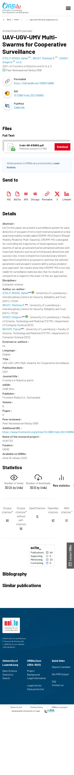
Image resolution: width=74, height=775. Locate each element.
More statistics (61, 485)
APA (26, 199)
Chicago (35, 199)
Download (62, 147)
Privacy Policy (36, 707)
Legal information (36, 680)
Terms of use (16, 707)
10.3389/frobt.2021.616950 (29, 95)
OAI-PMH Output (60, 676)
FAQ (55, 681)
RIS (9, 199)
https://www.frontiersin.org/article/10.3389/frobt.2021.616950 (38, 432)
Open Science (11, 670)
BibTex (17, 199)
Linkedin (66, 199)
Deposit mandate (61, 668)
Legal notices (35, 685)
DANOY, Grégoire (13, 317)
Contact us (59, 685)
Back (9, 19)
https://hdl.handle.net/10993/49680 (34, 83)
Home (16, 19)
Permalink (47, 199)
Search (7, 678)
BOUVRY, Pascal (13, 329)
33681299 (19, 107)
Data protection (35, 691)
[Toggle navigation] (68, 8)
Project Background (35, 672)
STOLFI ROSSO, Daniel (16, 293)
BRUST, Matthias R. (15, 305)
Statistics (9, 674)
